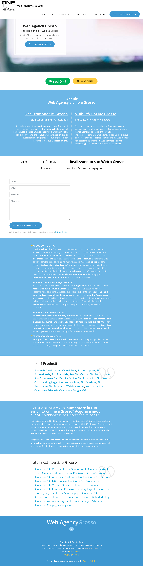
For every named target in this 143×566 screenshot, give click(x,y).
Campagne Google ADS (72, 390)
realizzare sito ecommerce (83, 481)
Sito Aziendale (60, 374)
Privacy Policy (61, 232)
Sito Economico (87, 378)
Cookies (75, 554)
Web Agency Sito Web (29, 5)
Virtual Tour (69, 370)
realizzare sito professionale (90, 473)
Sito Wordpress (86, 370)
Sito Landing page (68, 382)
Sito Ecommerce (43, 378)
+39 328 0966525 (124, 14)
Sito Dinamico (57, 386)
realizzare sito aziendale (49, 477)
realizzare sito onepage (66, 493)
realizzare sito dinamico (63, 497)
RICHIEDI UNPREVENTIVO (57, 81)
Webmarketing (94, 386)
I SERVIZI (64, 14)
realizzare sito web (45, 469)
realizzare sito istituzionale (50, 481)
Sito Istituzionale (100, 374)
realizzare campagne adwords (84, 501)
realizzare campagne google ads (54, 505)
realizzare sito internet (72, 469)
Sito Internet (53, 370)
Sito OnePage (88, 382)
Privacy (67, 554)
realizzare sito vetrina (96, 477)
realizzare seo (73, 477)
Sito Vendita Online (65, 378)
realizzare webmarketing (49, 501)
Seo (71, 374)
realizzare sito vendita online (52, 485)
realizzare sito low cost (48, 489)
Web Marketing (75, 386)
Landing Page (49, 382)
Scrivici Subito (89, 561)
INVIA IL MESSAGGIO (25, 225)
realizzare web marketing (94, 497)
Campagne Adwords (46, 390)
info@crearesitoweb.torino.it (62, 548)
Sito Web (39, 370)
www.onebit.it (75, 551)
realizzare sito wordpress (56, 473)
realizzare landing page (78, 489)
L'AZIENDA (48, 14)
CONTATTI (99, 14)
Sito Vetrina (82, 374)
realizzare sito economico (86, 485)
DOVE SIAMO (81, 14)
